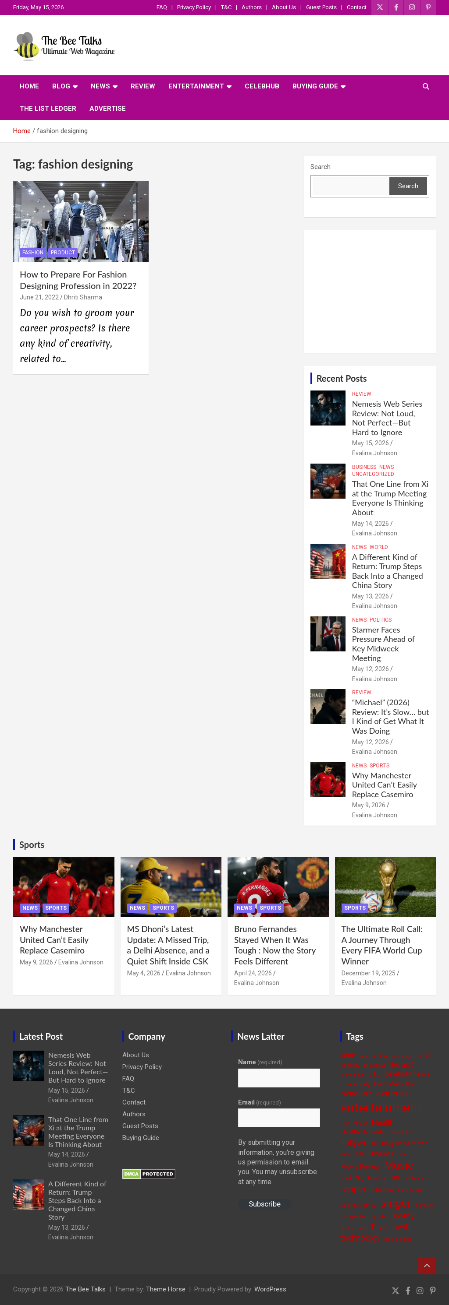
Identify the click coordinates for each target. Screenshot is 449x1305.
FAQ (162, 7)
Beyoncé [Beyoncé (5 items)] (402, 1064)
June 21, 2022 (39, 297)
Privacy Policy (194, 7)
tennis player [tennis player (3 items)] (398, 1239)
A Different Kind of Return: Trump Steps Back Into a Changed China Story (387, 571)
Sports (379, 766)
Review (143, 86)
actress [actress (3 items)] (367, 1056)
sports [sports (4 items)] (379, 1216)
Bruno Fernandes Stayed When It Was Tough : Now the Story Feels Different (275, 945)
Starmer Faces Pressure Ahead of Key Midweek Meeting (383, 644)
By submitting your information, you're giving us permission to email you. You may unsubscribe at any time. (277, 1162)
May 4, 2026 (143, 973)
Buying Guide (315, 86)
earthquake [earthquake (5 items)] (356, 1093)
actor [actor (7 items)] (348, 1055)
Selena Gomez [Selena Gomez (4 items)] (358, 1205)
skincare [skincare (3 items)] (424, 1205)
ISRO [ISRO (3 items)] (360, 1154)
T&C (226, 7)
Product (63, 253)
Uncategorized (373, 474)
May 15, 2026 (370, 443)
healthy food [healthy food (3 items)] (401, 1133)
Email (259, 1102)
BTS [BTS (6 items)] (374, 1074)
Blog (61, 86)
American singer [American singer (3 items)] (396, 1056)
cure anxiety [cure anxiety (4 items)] (355, 1084)
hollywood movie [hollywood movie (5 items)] (405, 1143)
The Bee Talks (85, 1289)
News (100, 86)
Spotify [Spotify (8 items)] (402, 1215)
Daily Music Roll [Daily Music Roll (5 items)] (395, 1083)
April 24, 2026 (253, 973)
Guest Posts (321, 7)
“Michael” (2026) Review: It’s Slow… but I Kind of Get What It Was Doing (390, 716)
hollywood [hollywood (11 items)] (359, 1143)
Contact (357, 7)
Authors (252, 7)
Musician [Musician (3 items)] (378, 1178)
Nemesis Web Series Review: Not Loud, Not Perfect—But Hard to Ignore (387, 418)
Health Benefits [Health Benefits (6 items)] (362, 1132)
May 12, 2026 (370, 668)
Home (29, 86)
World (379, 547)
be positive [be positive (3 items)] (374, 1065)
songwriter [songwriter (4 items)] (353, 1216)
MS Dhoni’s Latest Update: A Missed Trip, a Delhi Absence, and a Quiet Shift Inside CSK (168, 945)
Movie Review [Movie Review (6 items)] (360, 1167)
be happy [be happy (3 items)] (350, 1065)
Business (364, 467)
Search (320, 167)
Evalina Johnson (374, 453)
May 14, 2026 (370, 523)
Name (260, 1062)
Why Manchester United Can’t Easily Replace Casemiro (384, 784)
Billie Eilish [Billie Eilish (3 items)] (352, 1075)
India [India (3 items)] (345, 1154)
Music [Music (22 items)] (398, 1165)
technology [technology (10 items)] (360, 1238)
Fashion (32, 253)
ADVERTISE (107, 109)
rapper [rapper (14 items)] (353, 1188)
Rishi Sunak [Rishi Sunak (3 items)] (409, 1190)
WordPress (270, 1289)
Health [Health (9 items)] (383, 1122)
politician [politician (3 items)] (413, 1178)
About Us (284, 7)
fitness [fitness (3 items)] (360, 1123)
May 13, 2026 (370, 596)
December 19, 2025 (369, 973)
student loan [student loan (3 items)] (353, 1228)
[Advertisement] (369, 291)
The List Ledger (48, 109)
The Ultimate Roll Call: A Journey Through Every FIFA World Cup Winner (382, 945)
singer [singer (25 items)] (396, 1203)
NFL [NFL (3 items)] (396, 1178)
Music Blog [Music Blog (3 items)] (352, 1178)
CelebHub (262, 86)
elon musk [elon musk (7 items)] (392, 1093)
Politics (381, 620)
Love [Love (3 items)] (402, 1154)
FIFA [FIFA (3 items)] (344, 1123)
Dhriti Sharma (83, 297)
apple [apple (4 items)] (425, 1055)
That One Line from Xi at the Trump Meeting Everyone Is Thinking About (390, 498)
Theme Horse (165, 1289)
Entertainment (196, 86)
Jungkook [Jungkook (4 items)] (381, 1153)
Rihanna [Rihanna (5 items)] (382, 1189)
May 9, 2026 (368, 805)
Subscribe (265, 1203)
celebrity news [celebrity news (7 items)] (407, 1074)
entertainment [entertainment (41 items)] (381, 1107)
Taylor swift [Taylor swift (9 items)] (390, 1226)
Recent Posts (342, 378)
